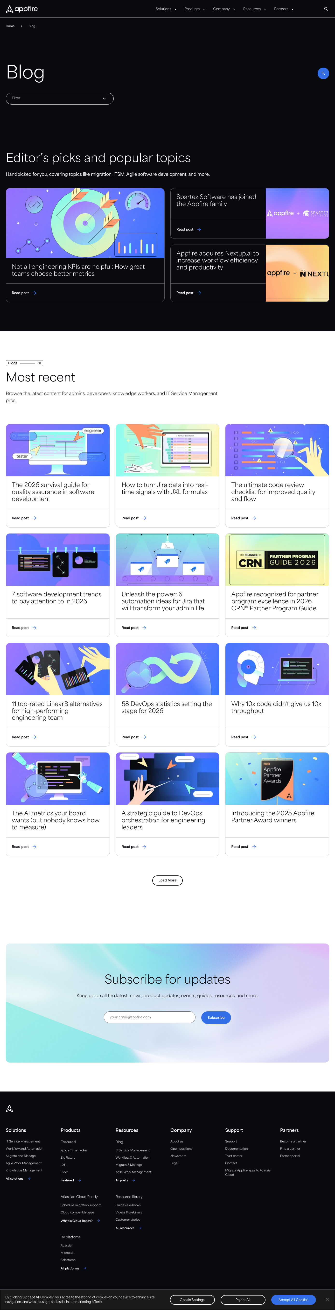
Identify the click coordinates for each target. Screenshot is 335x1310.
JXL (63, 1165)
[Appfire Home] (22, 9)
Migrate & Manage (129, 1165)
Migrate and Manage (21, 1156)
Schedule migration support (81, 1205)
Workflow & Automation (133, 1157)
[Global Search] (326, 9)
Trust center (233, 1156)
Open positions (181, 1148)
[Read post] (85, 245)
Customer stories (128, 1219)
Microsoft (67, 1252)
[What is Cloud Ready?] (81, 1221)
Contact (231, 1163)
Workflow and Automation (24, 1148)
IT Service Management (23, 1141)
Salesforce (68, 1260)
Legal (174, 1163)
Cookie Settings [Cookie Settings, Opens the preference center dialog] (192, 1300)
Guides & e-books (128, 1205)
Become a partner (293, 1141)
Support (231, 1141)
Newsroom (178, 1156)
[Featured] (72, 1180)
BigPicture (68, 1157)
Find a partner (290, 1148)
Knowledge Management (24, 1170)
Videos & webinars (129, 1212)
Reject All (243, 1300)
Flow (64, 1172)
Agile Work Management (24, 1163)
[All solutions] (19, 1179)
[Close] (327, 1299)
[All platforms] (74, 1268)
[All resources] (129, 1228)
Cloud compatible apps (77, 1212)
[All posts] (126, 1180)
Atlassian (67, 1245)
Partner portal (290, 1156)
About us (176, 1141)
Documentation (236, 1148)
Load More (167, 880)
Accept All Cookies (293, 1300)
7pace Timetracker (74, 1150)
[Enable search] (323, 73)
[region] (167, 1299)
